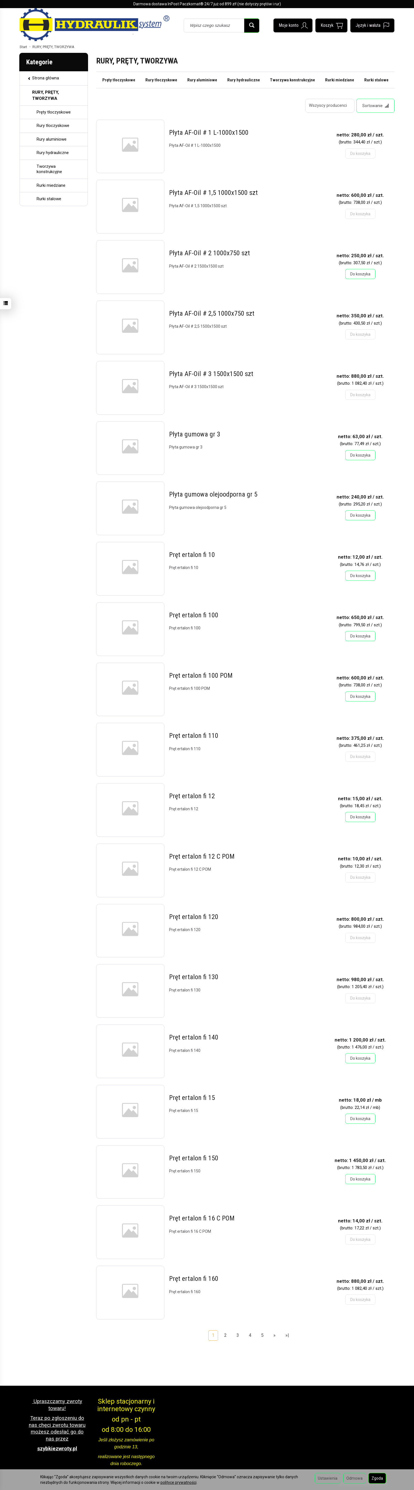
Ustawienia (327, 1478)
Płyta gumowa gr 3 (194, 434)
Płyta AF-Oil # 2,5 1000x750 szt (211, 313)
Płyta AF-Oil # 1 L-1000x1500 (209, 132)
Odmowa (354, 1478)
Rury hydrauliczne (243, 79)
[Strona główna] (94, 24)
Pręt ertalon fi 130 (193, 977)
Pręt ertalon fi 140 (193, 1037)
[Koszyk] (331, 25)
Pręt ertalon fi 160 (193, 1279)
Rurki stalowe (376, 79)
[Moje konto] (293, 25)
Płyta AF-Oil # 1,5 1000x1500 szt (213, 193)
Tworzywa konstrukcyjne (292, 79)
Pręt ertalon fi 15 (192, 1098)
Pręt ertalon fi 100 (193, 615)
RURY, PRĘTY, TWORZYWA (45, 95)
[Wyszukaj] (251, 25)
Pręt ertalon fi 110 (193, 736)
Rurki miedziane (339, 79)
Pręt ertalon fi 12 (192, 796)
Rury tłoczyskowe (161, 79)
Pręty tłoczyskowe (118, 79)
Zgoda (377, 1478)
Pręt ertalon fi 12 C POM (202, 856)
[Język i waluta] (372, 25)
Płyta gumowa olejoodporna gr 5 (213, 494)
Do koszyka (360, 274)
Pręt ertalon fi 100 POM (201, 675)
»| (287, 1335)
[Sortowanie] (375, 106)
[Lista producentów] (329, 106)
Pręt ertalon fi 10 (192, 555)
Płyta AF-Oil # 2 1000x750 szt (209, 253)
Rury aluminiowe (202, 79)
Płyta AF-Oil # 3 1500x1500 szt (211, 374)
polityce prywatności (178, 1482)
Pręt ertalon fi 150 (193, 1158)
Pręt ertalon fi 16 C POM (202, 1218)
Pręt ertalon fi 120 (193, 917)
